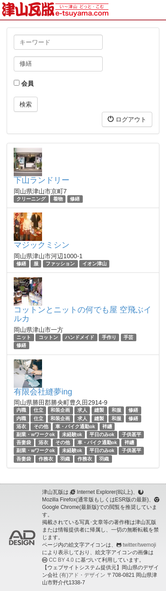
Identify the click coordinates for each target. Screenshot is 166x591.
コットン (48, 337)
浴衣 (21, 426)
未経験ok (72, 434)
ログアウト (127, 119)
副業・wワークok (35, 434)
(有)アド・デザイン (82, 575)
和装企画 (60, 410)
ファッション (60, 263)
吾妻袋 (23, 442)
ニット (23, 337)
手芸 (128, 337)
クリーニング (31, 198)
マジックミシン (41, 244)
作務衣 (46, 458)
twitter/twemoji (139, 545)
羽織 (65, 458)
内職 (21, 410)
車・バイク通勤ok (75, 426)
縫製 (99, 410)
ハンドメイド (79, 337)
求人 (82, 410)
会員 (24, 83)
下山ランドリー (41, 180)
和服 (116, 410)
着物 (58, 198)
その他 (41, 426)
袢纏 (107, 426)
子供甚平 (131, 434)
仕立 (38, 410)
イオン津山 (94, 263)
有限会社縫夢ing (43, 391)
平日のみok (101, 434)
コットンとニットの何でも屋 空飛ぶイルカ (82, 314)
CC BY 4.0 (61, 560)
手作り (109, 337)
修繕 (75, 198)
